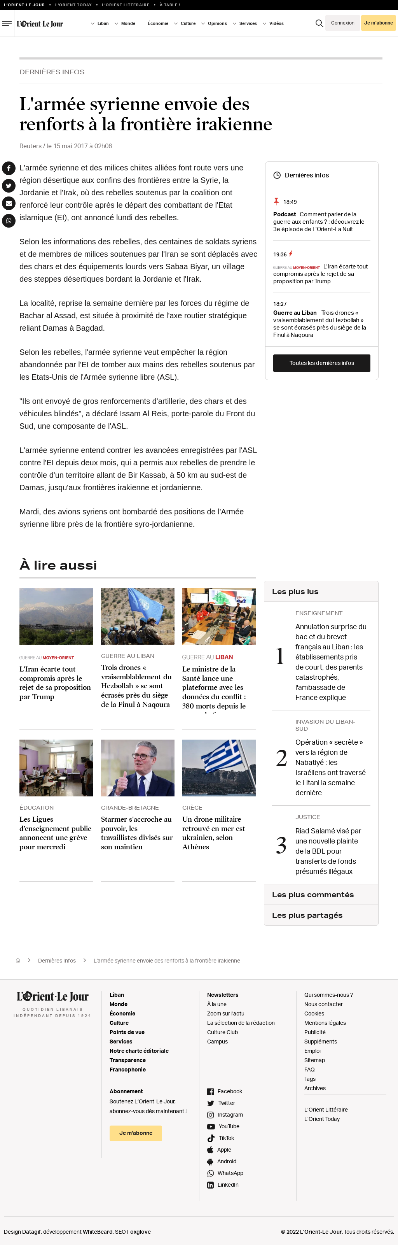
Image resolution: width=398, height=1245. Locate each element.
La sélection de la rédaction (241, 1020)
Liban (103, 23)
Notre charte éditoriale (139, 1048)
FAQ (309, 1066)
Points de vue (127, 1029)
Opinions (217, 23)
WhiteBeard (98, 1229)
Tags (310, 1076)
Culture (188, 23)
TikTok (226, 1135)
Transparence (128, 1057)
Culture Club (222, 1029)
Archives (315, 1085)
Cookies (314, 1010)
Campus (217, 1038)
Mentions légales (325, 1020)
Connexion (342, 23)
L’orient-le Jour (24, 4)
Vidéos (276, 23)
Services (248, 23)
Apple (224, 1146)
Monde (128, 23)
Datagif (31, 1229)
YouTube (229, 1123)
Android (226, 1158)
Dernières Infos (52, 72)
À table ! (170, 4)
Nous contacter (323, 1001)
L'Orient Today (73, 4)
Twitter (226, 1100)
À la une (217, 1001)
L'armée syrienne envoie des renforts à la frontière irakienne (167, 957)
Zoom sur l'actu (225, 1010)
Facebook (230, 1088)
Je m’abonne (378, 23)
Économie (158, 23)
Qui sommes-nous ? (328, 992)
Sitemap (314, 1057)
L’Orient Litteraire (126, 4)
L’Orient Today (322, 1116)
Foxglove (139, 1229)
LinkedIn (228, 1181)
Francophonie (128, 1066)
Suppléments (320, 1038)
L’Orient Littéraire (326, 1106)
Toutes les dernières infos (322, 362)
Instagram (230, 1111)
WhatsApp (230, 1170)
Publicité (315, 1029)
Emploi (312, 1048)
